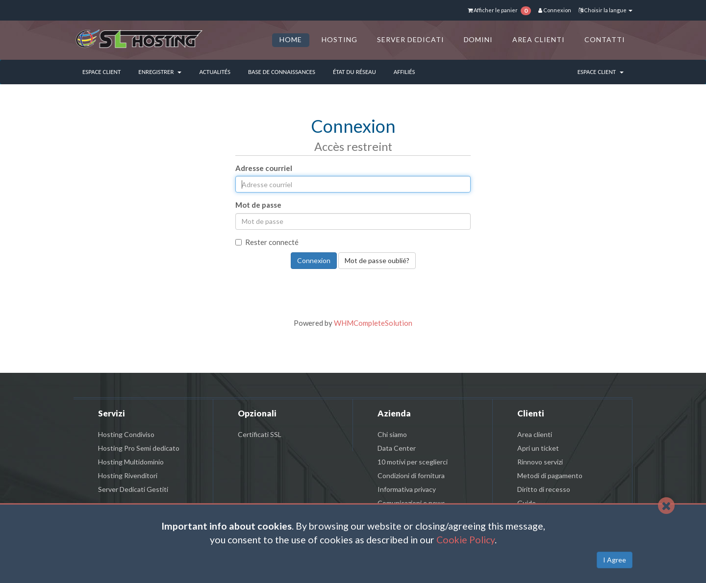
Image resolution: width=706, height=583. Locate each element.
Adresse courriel (263, 168)
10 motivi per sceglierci (413, 462)
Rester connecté (267, 242)
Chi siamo (392, 434)
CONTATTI (604, 39)
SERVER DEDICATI (410, 39)
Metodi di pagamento (549, 475)
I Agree (614, 560)
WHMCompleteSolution (373, 322)
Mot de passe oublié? (377, 260)
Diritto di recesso (543, 489)
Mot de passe (258, 204)
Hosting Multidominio (131, 462)
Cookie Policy (465, 539)
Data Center (397, 448)
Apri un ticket (538, 448)
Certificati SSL (259, 434)
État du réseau (354, 71)
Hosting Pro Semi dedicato (138, 448)
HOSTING (339, 39)
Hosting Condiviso (126, 434)
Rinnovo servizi (540, 462)
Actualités (214, 71)
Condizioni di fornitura (411, 475)
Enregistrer (159, 71)
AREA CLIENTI (538, 39)
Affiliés (404, 71)
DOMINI (478, 39)
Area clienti (534, 434)
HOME (290, 39)
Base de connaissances (281, 71)
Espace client (101, 71)
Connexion (554, 10)
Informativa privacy (407, 489)
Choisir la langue (605, 10)
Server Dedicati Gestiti (133, 489)
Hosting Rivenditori (127, 475)
